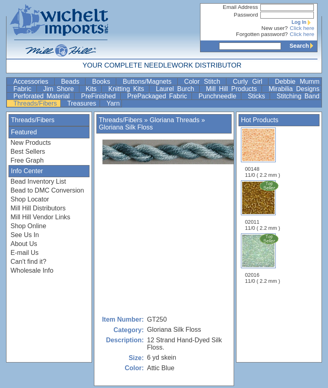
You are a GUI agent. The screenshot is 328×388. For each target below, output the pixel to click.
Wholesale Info (32, 270)
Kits (93, 88)
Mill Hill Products (233, 88)
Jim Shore (60, 88)
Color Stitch (204, 81)
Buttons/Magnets (149, 81)
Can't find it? (28, 261)
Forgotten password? (262, 34)
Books (103, 81)
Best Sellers (28, 151)
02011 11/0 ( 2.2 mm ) (263, 205)
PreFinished (100, 96)
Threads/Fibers (36, 103)
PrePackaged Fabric (158, 96)
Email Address (240, 7)
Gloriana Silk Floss (126, 127)
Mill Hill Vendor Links (40, 217)
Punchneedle (218, 96)
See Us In (25, 234)
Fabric (24, 88)
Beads (72, 81)
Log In (303, 22)
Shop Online (28, 226)
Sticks (258, 96)
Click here (302, 28)
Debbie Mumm (297, 81)
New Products (31, 142)
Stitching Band (298, 96)
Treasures (82, 103)
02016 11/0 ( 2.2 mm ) (263, 258)
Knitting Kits (127, 88)
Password (246, 15)
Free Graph (27, 160)
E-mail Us (24, 252)
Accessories (33, 81)
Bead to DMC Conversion (47, 190)
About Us (24, 243)
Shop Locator (30, 199)
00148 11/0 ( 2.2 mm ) (262, 152)
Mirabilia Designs (293, 88)
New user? (275, 28)
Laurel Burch (177, 88)
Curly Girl (249, 81)
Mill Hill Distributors (38, 208)
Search (303, 45)
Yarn (113, 103)
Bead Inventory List (38, 181)
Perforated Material (42, 96)
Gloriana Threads (174, 120)
